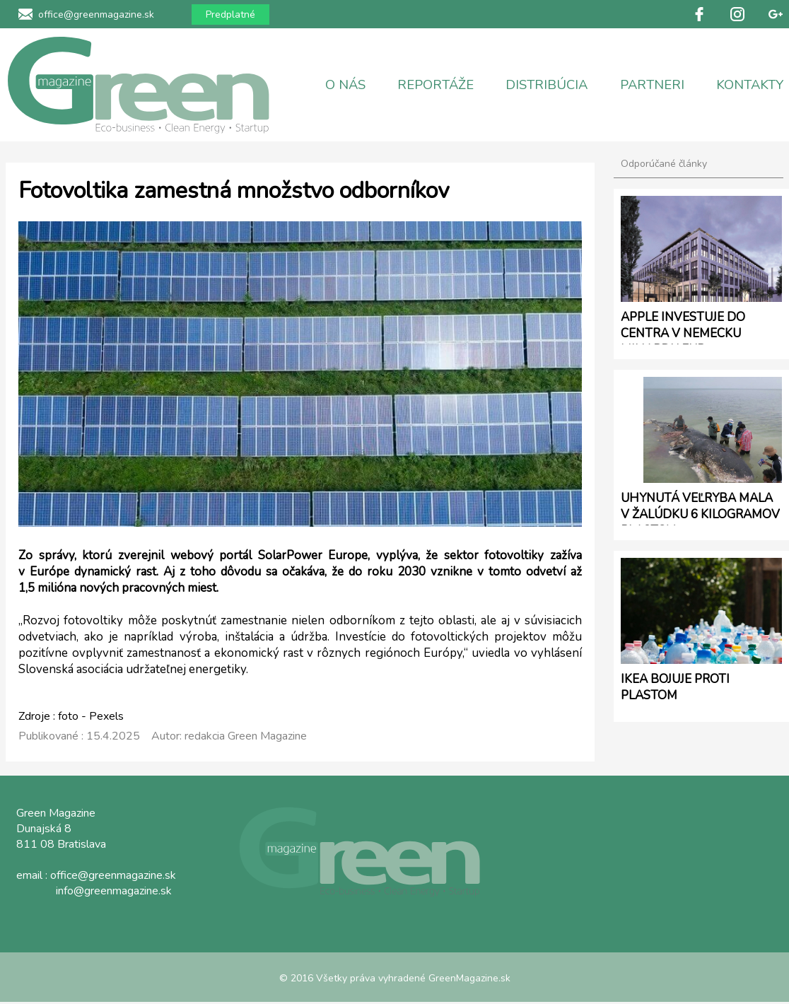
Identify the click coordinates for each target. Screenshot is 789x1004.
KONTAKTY (749, 85)
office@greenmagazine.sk (96, 14)
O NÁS (345, 85)
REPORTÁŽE (435, 85)
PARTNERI (652, 85)
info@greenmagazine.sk (114, 891)
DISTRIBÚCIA (546, 85)
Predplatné (230, 14)
